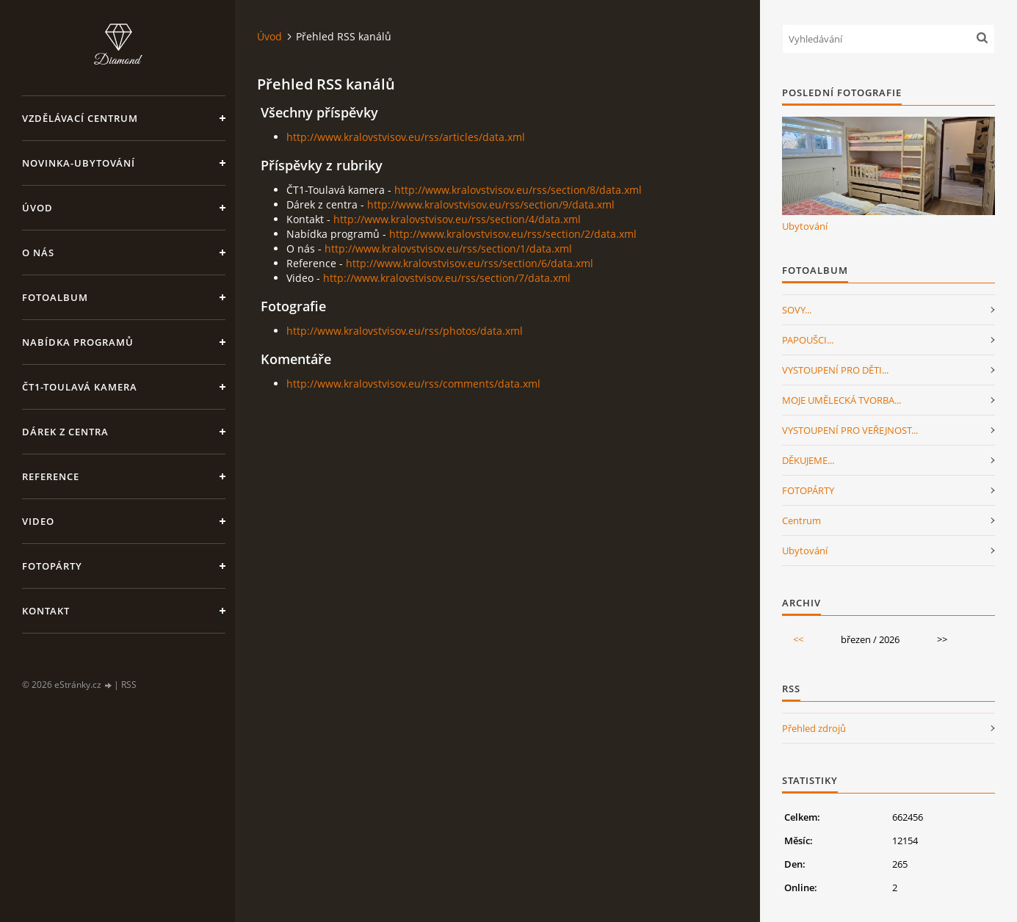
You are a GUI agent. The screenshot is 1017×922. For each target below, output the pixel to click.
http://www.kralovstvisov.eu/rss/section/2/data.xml (513, 234)
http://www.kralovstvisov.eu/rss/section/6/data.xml (469, 263)
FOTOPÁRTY (808, 490)
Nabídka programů (78, 342)
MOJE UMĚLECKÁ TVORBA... (841, 400)
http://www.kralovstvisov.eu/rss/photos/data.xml (404, 331)
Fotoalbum (55, 297)
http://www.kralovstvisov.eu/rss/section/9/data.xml (491, 204)
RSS (129, 684)
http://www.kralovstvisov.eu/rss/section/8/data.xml (518, 190)
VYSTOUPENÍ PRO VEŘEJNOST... (850, 430)
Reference (50, 476)
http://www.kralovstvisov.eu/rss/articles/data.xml (405, 137)
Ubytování (805, 226)
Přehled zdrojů (814, 728)
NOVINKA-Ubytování (78, 163)
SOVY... (796, 309)
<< (798, 639)
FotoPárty (52, 566)
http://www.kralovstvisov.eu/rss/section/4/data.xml (457, 219)
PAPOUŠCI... (807, 339)
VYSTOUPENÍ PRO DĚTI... (835, 370)
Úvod (37, 207)
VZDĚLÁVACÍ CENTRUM (80, 118)
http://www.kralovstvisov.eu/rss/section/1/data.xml (448, 248)
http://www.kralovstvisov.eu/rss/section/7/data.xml (447, 278)
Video (38, 521)
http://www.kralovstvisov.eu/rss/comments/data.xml (413, 384)
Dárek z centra (65, 431)
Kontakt (46, 610)
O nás (38, 252)
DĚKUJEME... (808, 460)
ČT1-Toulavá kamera (79, 386)
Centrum (801, 520)
